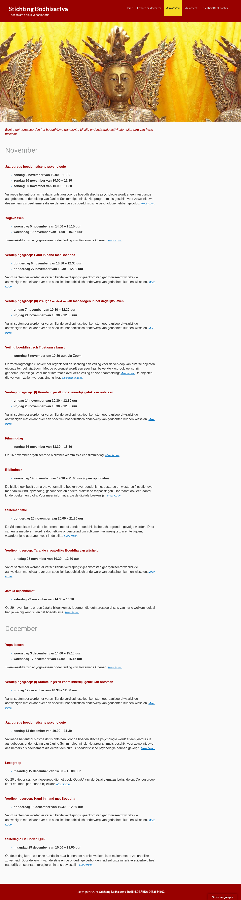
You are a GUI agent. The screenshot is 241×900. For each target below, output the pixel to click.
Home (129, 8)
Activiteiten (173, 8)
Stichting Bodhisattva (38, 8)
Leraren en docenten (149, 8)
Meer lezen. (115, 240)
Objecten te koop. (72, 377)
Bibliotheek (190, 8)
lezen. (115, 667)
